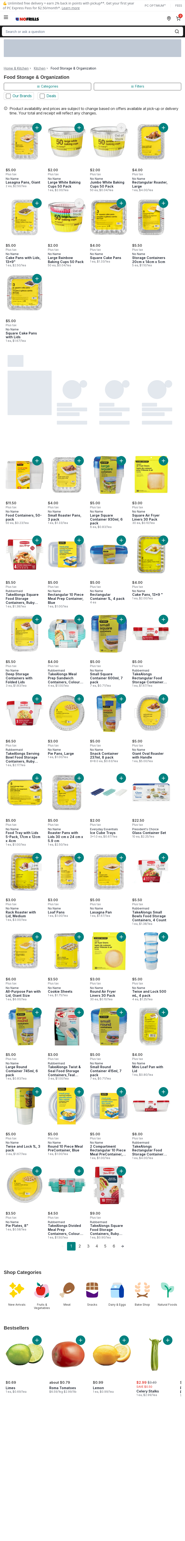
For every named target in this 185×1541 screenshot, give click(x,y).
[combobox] (92, 31)
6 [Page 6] (114, 1246)
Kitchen (39, 68)
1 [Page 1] (71, 1246)
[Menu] (6, 17)
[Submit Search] (177, 31)
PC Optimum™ (155, 5)
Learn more (71, 8)
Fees (178, 5)
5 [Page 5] (105, 1246)
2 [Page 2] (80, 1246)
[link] (63, 1246)
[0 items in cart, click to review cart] (179, 18)
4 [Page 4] (96, 1246)
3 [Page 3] (88, 1246)
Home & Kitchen (16, 68)
